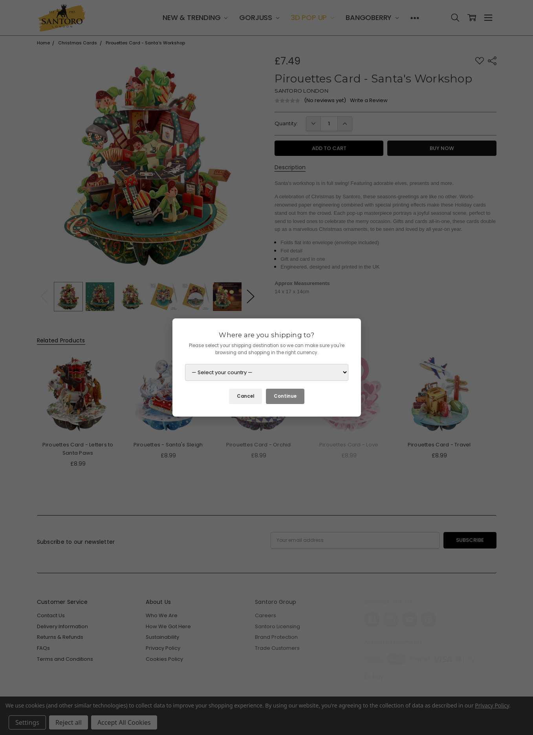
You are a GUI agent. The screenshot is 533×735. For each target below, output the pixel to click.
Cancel (245, 396)
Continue (285, 396)
